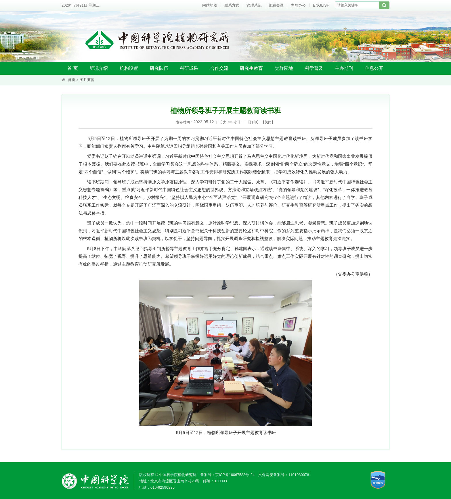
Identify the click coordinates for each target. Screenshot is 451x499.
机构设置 (129, 68)
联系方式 (231, 5)
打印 (253, 122)
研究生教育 (251, 68)
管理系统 (253, 5)
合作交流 (219, 68)
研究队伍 (159, 68)
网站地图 (209, 5)
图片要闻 (87, 80)
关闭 (268, 122)
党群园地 (284, 68)
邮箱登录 (276, 5)
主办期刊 (344, 68)
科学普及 (314, 68)
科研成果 (189, 68)
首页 (71, 80)
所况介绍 (98, 68)
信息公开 (374, 68)
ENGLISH (321, 5)
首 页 (72, 68)
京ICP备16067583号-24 (235, 475)
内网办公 (298, 5)
